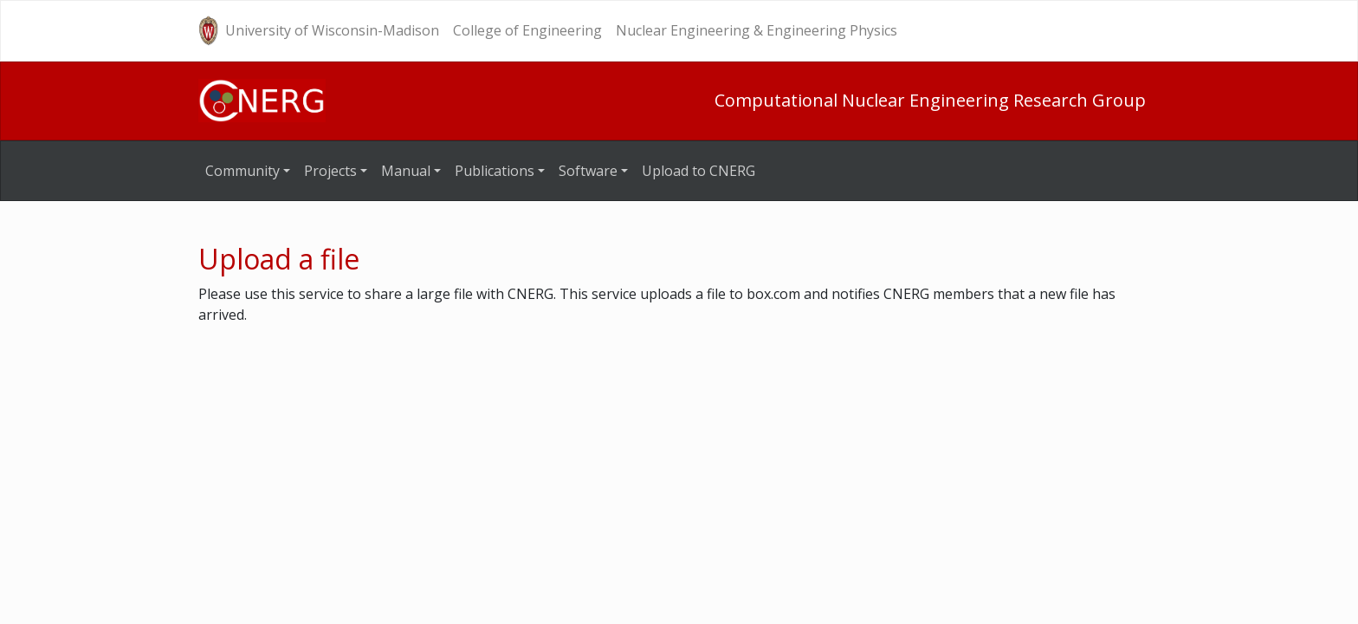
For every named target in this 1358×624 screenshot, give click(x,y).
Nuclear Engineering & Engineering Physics (756, 30)
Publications (494, 170)
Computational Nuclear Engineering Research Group (930, 100)
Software (588, 170)
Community (242, 170)
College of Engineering (527, 30)
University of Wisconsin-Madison (332, 30)
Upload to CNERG (698, 170)
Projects (330, 170)
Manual (405, 170)
